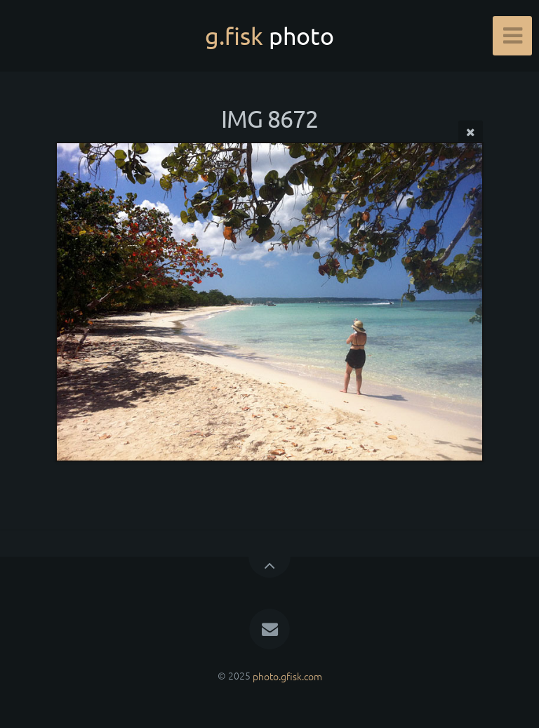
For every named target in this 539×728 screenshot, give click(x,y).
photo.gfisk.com (287, 675)
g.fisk (269, 36)
